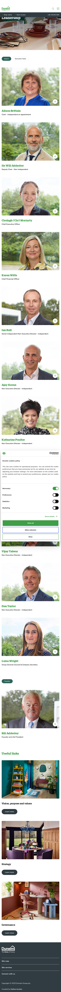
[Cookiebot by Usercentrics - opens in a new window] (49, 453)
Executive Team (20, 59)
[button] (53, 8)
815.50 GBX (55, 15)
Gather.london (16, 989)
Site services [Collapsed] (7, 967)
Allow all (30, 523)
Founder (7, 681)
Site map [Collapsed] (5, 961)
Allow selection (30, 530)
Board (6, 59)
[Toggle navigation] (58, 8)
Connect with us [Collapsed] (8, 974)
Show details (50, 516)
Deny (30, 537)
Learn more (9, 811)
